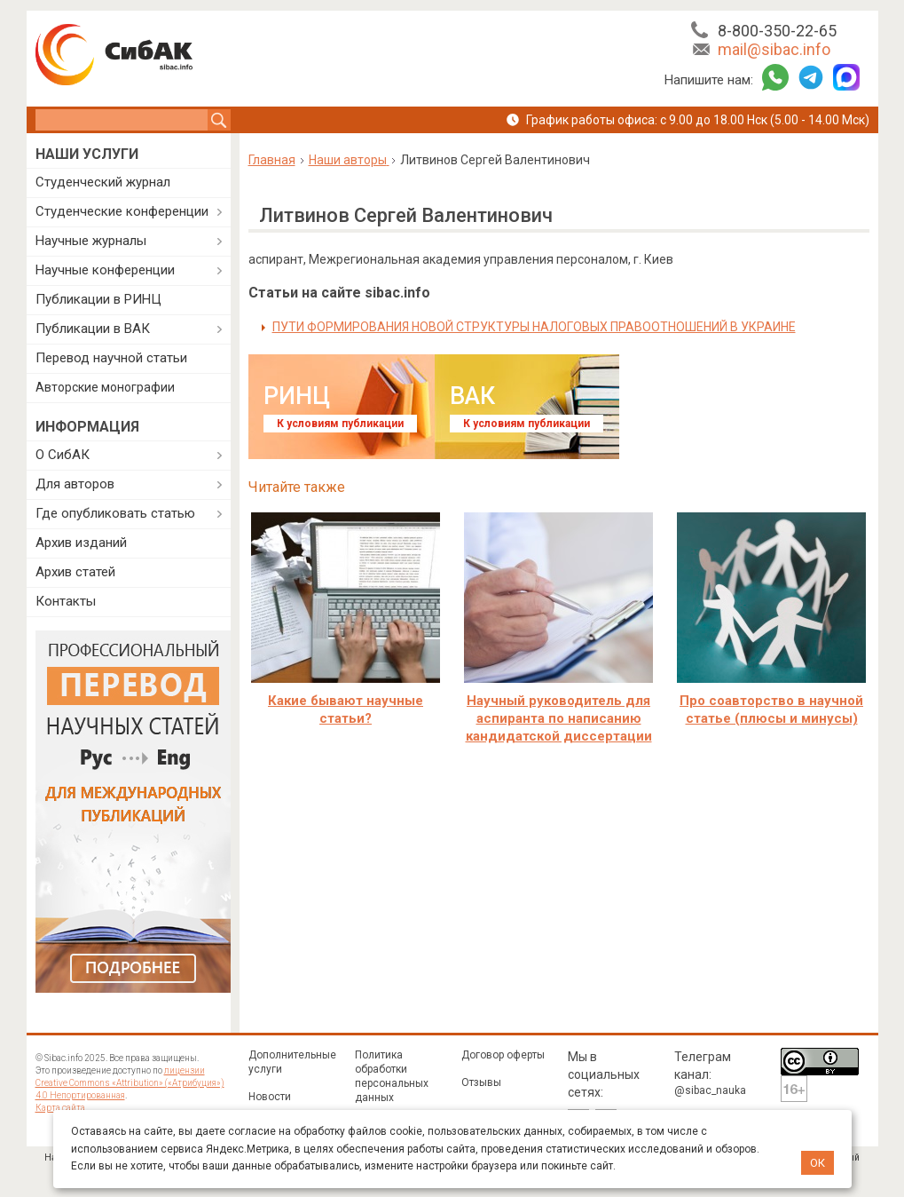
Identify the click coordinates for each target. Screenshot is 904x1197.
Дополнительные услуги (292, 1062)
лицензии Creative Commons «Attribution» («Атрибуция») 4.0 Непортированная (129, 1083)
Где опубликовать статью (115, 513)
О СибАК (62, 455)
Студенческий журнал (102, 182)
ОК (817, 1162)
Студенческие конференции (121, 211)
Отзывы (481, 1082)
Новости (269, 1096)
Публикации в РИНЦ (98, 299)
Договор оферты (503, 1055)
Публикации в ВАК (92, 329)
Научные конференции (105, 270)
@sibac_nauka (710, 1090)
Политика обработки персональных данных (391, 1076)
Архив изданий (81, 543)
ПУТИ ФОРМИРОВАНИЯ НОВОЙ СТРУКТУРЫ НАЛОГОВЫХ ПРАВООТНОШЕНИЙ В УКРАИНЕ (534, 327)
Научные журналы (90, 241)
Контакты (65, 601)
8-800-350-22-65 (777, 30)
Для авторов (74, 484)
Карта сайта (60, 1108)
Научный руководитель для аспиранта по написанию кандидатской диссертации (559, 718)
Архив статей (75, 572)
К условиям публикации (340, 423)
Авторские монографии (105, 387)
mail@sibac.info (774, 49)
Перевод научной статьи (111, 358)
